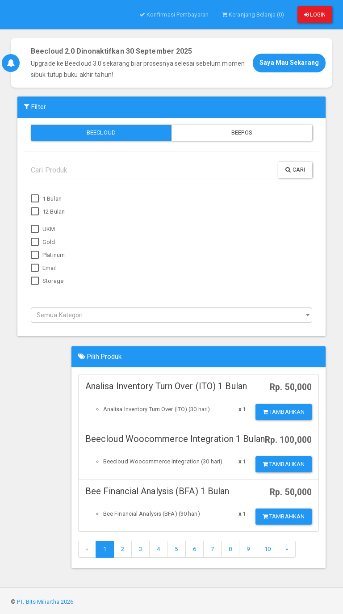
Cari (295, 169)
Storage (47, 281)
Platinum (48, 255)
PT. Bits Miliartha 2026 (45, 601)
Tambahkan (284, 411)
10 (267, 549)
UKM (43, 229)
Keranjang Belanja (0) (253, 14)
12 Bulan (48, 211)
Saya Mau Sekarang (289, 62)
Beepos (241, 132)
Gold (43, 242)
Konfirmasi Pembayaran (174, 14)
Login (315, 15)
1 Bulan (46, 198)
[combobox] (171, 315)
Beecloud (101, 132)
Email (44, 268)
